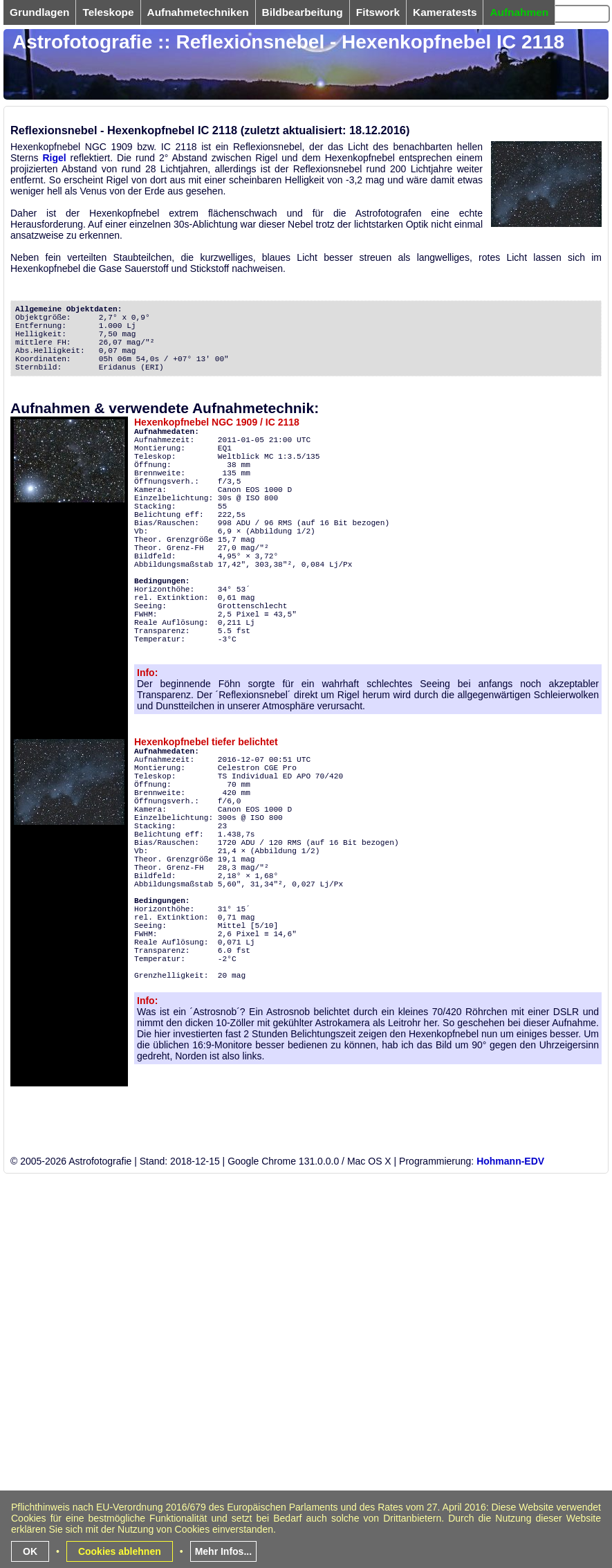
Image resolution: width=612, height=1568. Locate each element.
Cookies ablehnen (119, 1551)
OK (30, 1551)
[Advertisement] (267, 1468)
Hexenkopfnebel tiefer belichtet (206, 741)
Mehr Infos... (223, 1551)
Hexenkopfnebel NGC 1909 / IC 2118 (216, 422)
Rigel (54, 157)
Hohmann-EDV (510, 1161)
